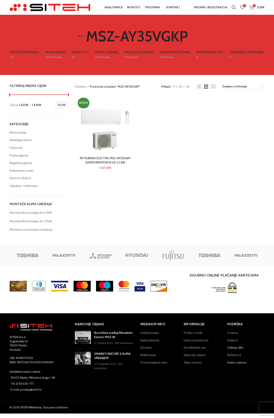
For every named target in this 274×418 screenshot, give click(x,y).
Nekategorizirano (21, 145)
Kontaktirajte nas (195, 352)
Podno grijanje (19, 160)
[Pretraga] (234, 9)
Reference (234, 359)
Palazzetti (16, 152)
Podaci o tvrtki (193, 337)
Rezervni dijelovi (20, 183)
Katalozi (232, 345)
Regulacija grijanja (21, 167)
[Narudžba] (243, 91)
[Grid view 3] (206, 91)
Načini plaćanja (149, 345)
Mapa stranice (193, 367)
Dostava (145, 352)
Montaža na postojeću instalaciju (31, 234)
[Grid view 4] (213, 91)
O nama (232, 337)
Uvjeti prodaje (149, 337)
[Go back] (80, 41)
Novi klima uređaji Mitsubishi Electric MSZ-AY (113, 339)
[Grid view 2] (199, 91)
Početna (80, 91)
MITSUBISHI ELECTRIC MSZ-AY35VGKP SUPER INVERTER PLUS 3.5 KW (104, 166)
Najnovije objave (195, 359)
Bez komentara (124, 347)
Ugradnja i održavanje (24, 190)
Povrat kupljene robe (153, 367)
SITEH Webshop (30, 412)
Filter (61, 109)
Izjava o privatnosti (196, 345)
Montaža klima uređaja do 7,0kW (31, 226)
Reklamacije (148, 359)
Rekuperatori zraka (21, 175)
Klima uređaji (18, 137)
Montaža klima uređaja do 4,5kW (31, 217)
